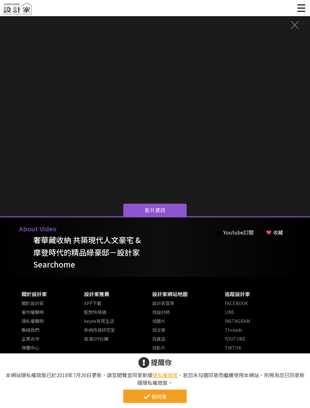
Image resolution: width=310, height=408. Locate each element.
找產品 (158, 339)
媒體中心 (30, 347)
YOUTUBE (235, 339)
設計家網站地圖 (170, 294)
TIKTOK (233, 347)
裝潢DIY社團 (96, 339)
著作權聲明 (33, 312)
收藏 (274, 232)
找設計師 (161, 312)
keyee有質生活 (99, 321)
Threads (233, 330)
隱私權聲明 (33, 321)
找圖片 (158, 321)
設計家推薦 (96, 294)
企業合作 (30, 339)
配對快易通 (95, 312)
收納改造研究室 (99, 330)
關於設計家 (34, 294)
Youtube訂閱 (234, 232)
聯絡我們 (30, 330)
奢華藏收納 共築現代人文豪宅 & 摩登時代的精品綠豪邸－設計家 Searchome (87, 252)
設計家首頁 (163, 303)
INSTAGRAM (237, 321)
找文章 (158, 330)
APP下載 (92, 303)
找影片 (158, 347)
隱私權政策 (165, 375)
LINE (230, 312)
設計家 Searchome (17, 10)
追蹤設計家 (237, 294)
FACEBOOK (236, 303)
